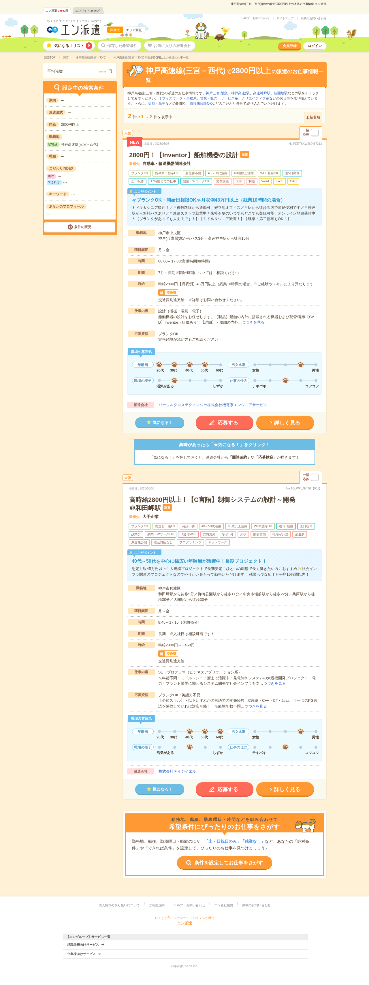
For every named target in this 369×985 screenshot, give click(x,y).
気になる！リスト (73, 45)
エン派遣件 (57, 10)
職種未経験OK (201, 104)
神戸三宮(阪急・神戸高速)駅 (228, 93)
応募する (227, 423)
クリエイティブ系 (255, 98)
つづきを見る (253, 322)
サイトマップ (285, 18)
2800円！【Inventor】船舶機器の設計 (183, 155)
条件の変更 (82, 227)
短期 (151, 104)
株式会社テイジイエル (177, 771)
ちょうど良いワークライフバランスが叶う (74, 20)
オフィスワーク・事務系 (178, 98)
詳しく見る (287, 423)
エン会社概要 (223, 905)
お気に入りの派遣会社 (172, 46)
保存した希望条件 (122, 46)
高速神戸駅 (261, 93)
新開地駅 (281, 93)
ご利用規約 (157, 905)
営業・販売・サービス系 (219, 98)
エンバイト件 (88, 10)
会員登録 (290, 46)
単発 (162, 104)
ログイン (315, 46)
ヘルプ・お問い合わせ (255, 18)
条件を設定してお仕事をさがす (228, 863)
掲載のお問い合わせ (314, 18)
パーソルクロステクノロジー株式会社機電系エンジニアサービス (213, 405)
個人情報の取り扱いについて (119, 905)
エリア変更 (134, 30)
